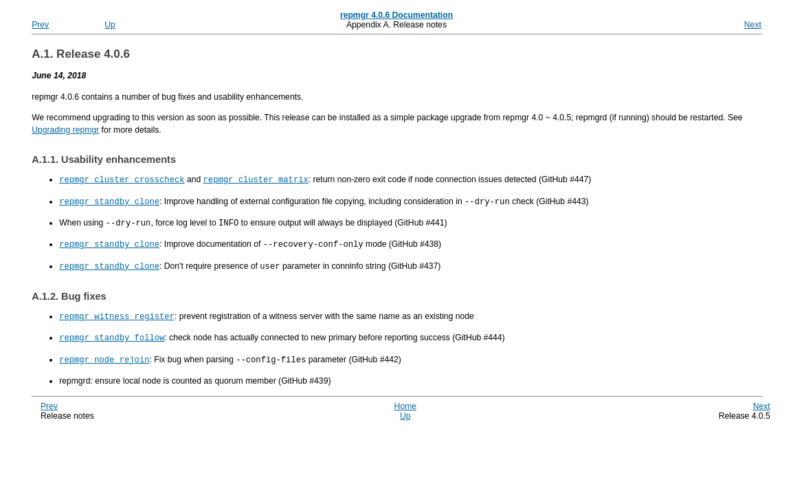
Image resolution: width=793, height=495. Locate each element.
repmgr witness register (117, 312)
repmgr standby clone (109, 200)
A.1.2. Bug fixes (69, 292)
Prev (40, 25)
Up (109, 25)
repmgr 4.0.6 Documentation (396, 15)
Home (405, 401)
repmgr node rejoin (104, 354)
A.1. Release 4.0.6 (81, 53)
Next (752, 25)
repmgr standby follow (111, 333)
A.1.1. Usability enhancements (104, 159)
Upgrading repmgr (65, 130)
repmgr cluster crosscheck (121, 179)
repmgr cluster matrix (256, 179)
